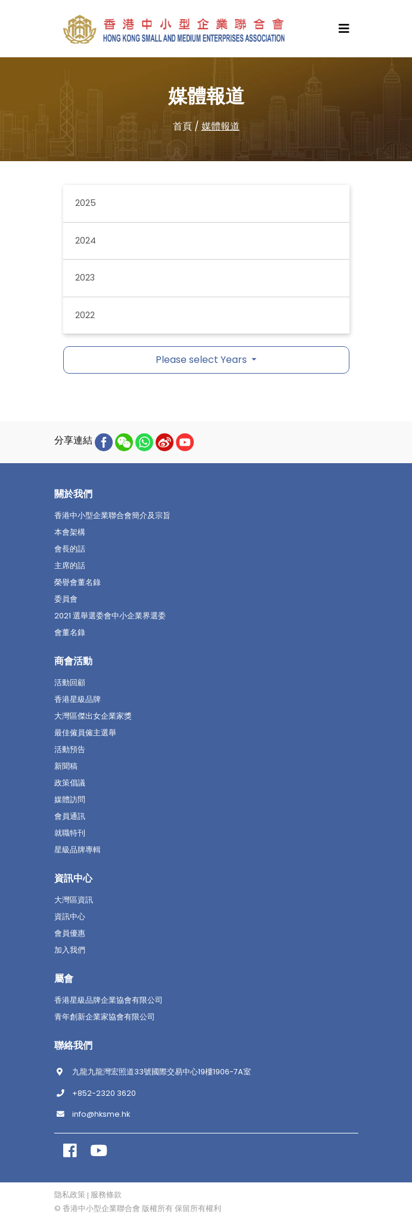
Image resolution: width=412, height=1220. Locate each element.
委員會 (66, 599)
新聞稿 (66, 766)
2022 (85, 315)
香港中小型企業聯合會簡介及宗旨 (112, 515)
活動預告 (69, 749)
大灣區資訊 (73, 900)
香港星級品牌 (77, 699)
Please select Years (202, 359)
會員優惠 (69, 933)
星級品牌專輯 (77, 850)
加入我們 (69, 950)
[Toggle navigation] (344, 29)
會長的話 (69, 549)
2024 (85, 241)
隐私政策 (69, 1195)
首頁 (182, 126)
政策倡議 (69, 783)
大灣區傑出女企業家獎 (93, 716)
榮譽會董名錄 (77, 582)
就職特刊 (69, 833)
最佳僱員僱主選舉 (85, 733)
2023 (85, 278)
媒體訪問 (69, 800)
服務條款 (106, 1195)
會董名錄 (69, 632)
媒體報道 (221, 126)
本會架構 (69, 532)
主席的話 (69, 566)
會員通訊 (69, 816)
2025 (85, 203)
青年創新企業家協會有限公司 (104, 1017)
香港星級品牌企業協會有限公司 (108, 1000)
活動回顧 (69, 683)
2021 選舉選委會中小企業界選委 (110, 616)
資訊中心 (69, 917)
